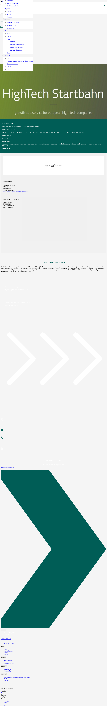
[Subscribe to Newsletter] (53, 448)
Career (6, 680)
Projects (6, 662)
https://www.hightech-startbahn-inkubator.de (15, 191)
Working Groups (8, 660)
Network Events (8, 651)
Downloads (6, 701)
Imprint (5, 702)
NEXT (6, 654)
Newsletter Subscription (7, 467)
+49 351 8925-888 (6, 639)
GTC (5, 705)
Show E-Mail (7, 188)
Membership (7, 671)
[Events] (53, 430)
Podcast (6, 652)
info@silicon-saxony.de (7, 643)
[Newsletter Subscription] (53, 549)
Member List (7, 669)
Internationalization (9, 663)
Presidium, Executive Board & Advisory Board (17, 677)
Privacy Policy (7, 704)
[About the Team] (53, 438)
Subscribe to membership (12, 305)
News (5, 649)
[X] (1, 692)
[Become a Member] (53, 419)
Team (5, 678)
